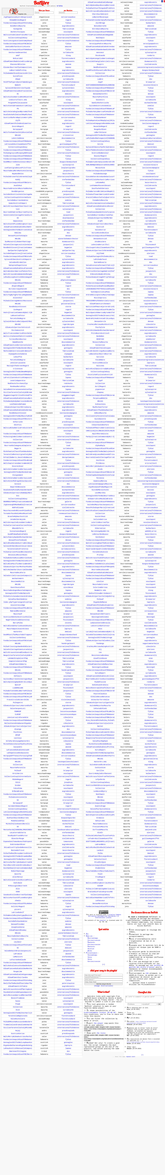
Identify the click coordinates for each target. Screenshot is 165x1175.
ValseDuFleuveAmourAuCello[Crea (100, 696)
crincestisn (68, 148)
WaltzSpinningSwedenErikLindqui (17, 754)
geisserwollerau (68, 335)
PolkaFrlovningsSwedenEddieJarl (17, 714)
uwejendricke (150, 912)
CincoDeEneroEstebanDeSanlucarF (100, 189)
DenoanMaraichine (100, 994)
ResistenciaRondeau (100, 719)
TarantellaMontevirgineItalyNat (17, 502)
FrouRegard (100, 964)
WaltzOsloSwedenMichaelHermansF (100, 359)
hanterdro (91, 1037)
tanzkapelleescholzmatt (68, 842)
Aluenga (17, 806)
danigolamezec (68, 505)
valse (90, 1054)
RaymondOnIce (17, 191)
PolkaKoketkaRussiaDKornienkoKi (17, 616)
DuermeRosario (100, 284)
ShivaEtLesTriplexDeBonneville (18, 937)
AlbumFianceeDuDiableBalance (100, 627)
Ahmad (17, 86)
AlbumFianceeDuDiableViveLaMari (17, 440)
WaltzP (18, 757)
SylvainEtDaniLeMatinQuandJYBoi (17, 355)
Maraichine (100, 179)
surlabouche (68, 57)
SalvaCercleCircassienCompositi (17, 636)
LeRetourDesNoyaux (100, 585)
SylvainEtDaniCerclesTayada (17, 96)
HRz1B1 (18, 263)
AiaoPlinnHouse (100, 722)
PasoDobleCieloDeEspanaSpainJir (17, 1097)
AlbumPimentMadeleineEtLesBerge (17, 67)
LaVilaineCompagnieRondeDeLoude (100, 130)
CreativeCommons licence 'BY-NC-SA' (100, 1115)
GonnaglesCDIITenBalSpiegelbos (100, 827)
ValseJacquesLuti (17, 783)
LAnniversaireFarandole (17, 793)
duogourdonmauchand (68, 178)
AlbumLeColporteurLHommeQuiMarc (17, 544)
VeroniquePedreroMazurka (100, 42)
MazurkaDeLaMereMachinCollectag (17, 188)
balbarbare (68, 394)
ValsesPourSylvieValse (100, 889)
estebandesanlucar (151, 189)
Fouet (100, 961)
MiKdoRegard (17, 862)
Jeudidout (17, 204)
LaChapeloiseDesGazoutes (18, 832)
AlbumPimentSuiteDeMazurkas (100, 729)
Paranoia (100, 523)
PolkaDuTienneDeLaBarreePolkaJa (17, 763)
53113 (17, 865)
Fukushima (17, 871)
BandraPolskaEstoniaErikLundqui (100, 346)
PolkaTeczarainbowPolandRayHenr (100, 310)
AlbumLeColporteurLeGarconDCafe (17, 780)
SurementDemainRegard (17, 891)
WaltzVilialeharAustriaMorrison (100, 192)
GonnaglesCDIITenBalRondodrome (18, 521)
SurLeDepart (100, 739)
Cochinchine (100, 843)
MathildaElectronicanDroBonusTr (17, 387)
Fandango (100, 706)
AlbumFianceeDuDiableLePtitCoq (100, 820)
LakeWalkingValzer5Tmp (18, 727)
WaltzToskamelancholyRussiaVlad (17, 145)
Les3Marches (100, 539)
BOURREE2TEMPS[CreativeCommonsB (17, 554)
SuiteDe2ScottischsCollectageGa (17, 214)
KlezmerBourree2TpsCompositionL (17, 73)
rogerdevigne (68, 358)
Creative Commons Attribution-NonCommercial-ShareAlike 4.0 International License (104, 1007)
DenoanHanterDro (100, 97)
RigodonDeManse (100, 660)
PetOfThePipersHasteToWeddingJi (17, 90)
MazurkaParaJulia (17, 849)
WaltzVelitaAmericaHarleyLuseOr (17, 518)
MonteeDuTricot (17, 940)
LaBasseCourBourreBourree (100, 385)
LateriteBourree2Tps (100, 572)
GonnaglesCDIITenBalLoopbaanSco (17, 1153)
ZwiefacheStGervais (100, 202)
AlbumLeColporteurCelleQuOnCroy (100, 654)
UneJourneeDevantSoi (18, 57)
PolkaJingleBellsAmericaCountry (17, 482)
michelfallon (68, 911)
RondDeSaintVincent (17, 338)
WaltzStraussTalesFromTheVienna (100, 853)
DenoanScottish (100, 258)
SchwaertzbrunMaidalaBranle (100, 546)
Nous (100, 689)
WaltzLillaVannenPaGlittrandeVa (17, 371)
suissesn (151, 876)
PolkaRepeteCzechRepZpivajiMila (100, 127)
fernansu (68, 574)
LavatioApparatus (17, 420)
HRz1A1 (18, 309)
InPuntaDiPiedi (100, 778)
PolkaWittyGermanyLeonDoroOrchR (100, 173)
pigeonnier (100, 425)
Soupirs (100, 65)
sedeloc (68, 220)
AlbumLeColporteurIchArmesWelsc (100, 271)
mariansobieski (68, 119)
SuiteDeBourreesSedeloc (17, 220)
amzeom (68, 70)
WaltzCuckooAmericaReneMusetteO (17, 106)
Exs (17, 548)
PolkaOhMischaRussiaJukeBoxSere (17, 1130)
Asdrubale (17, 976)
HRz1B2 (18, 358)
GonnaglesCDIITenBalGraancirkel (100, 343)
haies (17, 1107)
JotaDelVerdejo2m (17, 574)
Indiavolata (100, 441)
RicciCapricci (100, 323)
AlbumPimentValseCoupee (100, 379)
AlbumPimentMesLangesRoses (100, 941)
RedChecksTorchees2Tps (18, 423)
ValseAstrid (100, 248)
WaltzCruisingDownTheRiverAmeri (100, 595)
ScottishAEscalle (100, 395)
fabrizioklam (68, 31)
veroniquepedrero (150, 42)
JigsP (100, 84)
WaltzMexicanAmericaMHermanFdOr (17, 1100)
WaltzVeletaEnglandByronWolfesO (17, 122)
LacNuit (100, 935)
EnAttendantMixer (17, 934)
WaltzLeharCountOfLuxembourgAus (17, 992)
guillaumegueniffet (68, 158)
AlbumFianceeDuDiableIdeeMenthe (17, 1071)
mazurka (17, 966)
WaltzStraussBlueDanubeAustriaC (100, 6)
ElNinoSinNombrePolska (100, 297)
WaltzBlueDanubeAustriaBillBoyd (17, 600)
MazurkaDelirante (100, 640)
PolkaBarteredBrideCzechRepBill (100, 205)
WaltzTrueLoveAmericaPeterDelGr (17, 368)
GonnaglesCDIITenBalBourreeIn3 (18, 950)
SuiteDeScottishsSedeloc (100, 110)
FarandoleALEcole (100, 604)
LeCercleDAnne (18, 152)
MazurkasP (17, 678)
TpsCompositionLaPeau (100, 317)
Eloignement (17, 525)
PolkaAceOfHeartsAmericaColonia (100, 467)
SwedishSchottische (100, 107)
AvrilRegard (100, 421)
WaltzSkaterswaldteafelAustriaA (100, 755)
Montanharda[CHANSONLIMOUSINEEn (17, 917)
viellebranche (68, 561)
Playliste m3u (17, 12)
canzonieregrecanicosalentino (150, 68)
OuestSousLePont (18, 649)
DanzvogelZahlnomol (100, 676)
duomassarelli (68, 266)
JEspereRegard (18, 315)
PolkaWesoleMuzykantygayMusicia (17, 1012)
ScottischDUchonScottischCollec (17, 682)
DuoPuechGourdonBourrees (18, 904)
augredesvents (68, 27)
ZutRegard (17, 341)
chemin (18, 996)
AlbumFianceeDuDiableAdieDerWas (17, 453)
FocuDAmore (100, 392)
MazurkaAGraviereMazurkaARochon (17, 207)
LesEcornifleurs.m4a (18, 109)
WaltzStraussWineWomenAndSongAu (17, 302)
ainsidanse (68, 649)
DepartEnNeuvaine (17, 538)
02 (18, 1048)
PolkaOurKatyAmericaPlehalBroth (100, 117)
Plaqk (17, 1110)
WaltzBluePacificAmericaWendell (17, 623)
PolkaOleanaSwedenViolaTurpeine (100, 228)
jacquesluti (68, 188)
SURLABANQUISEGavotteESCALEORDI (100, 176)
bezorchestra (68, 191)
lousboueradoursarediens (68, 917)
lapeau (68, 73)
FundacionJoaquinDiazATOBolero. (17, 201)
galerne (68, 554)
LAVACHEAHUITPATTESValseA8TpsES (100, 313)
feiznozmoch (68, 685)
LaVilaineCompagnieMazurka (100, 529)
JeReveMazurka (100, 451)
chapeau (100, 428)
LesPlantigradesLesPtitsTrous (17, 184)
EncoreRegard (17, 139)
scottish (91, 1044)
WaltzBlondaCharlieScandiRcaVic (17, 691)
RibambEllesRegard (18, 21)
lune (18, 181)
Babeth (18, 93)
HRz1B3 (100, 670)
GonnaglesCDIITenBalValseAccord (17, 620)
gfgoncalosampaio (68, 309)
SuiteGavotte (100, 457)
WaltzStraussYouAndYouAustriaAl (100, 611)
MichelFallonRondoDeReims (100, 817)
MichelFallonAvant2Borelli (18, 911)
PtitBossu (100, 506)
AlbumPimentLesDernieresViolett (17, 381)
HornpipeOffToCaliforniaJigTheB (17, 835)
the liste (101, 1139)
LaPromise (17, 1055)
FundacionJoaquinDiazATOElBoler (17, 47)
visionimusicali (68, 773)
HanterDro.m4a (100, 837)
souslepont (68, 34)
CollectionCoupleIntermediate (17, 217)
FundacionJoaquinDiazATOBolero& (100, 431)
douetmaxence (68, 240)
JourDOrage (100, 19)
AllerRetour (17, 970)
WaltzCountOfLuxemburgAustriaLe (17, 247)
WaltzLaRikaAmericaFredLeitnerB (17, 472)
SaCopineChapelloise (18, 292)
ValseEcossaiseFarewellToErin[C (100, 287)
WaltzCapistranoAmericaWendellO (17, 512)
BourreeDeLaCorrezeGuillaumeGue (100, 745)
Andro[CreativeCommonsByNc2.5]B (17, 345)
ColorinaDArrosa (100, 644)
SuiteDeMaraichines (100, 536)
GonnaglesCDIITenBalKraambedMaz (17, 947)
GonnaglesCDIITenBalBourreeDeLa (100, 542)
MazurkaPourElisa (100, 101)
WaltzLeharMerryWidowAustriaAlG (17, 953)
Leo (17, 476)
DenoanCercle (100, 349)
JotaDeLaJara (100, 261)
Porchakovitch (18, 364)
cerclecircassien (94, 1034)
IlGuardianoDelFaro (100, 464)
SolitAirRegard (17, 1002)
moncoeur (100, 52)
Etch (18, 1117)
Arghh (100, 238)
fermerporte (100, 614)
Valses (100, 968)
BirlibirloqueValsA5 (18, 319)
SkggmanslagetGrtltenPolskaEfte (17, 436)
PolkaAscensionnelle (18, 881)
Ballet (100, 797)
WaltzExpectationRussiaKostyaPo (100, 896)
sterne (68, 338)
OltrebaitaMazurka (100, 25)
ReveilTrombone (17, 1104)
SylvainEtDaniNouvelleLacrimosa (17, 603)
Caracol (17, 534)
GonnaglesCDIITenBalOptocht (17, 656)
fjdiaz (68, 24)
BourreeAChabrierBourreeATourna (17, 233)
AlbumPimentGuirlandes (18, 1081)
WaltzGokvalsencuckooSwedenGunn (17, 1068)
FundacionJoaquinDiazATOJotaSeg (17, 24)
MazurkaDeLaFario (17, 633)
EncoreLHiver (17, 515)
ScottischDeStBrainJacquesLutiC (100, 863)
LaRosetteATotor (18, 348)
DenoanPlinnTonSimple (17, 260)
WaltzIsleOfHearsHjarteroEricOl (100, 333)
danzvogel (150, 676)
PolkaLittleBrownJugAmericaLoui (100, 977)
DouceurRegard (100, 166)
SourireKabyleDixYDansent (100, 850)
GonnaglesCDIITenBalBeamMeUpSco (17, 410)
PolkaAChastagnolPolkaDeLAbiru (100, 277)
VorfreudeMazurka (100, 912)
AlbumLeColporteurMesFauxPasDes (17, 626)
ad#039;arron (150, 582)
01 (18, 103)
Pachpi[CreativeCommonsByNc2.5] (100, 477)
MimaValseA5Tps (17, 907)
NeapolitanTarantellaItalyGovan (100, 811)
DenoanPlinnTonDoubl (18, 597)
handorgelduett (68, 711)
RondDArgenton (18, 211)
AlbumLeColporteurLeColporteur (18, 803)
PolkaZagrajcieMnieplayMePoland (17, 168)
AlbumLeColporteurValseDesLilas (100, 703)
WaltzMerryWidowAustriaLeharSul (17, 1146)
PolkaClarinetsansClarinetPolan (17, 580)
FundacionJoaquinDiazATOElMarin (17, 1166)
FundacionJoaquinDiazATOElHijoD (17, 770)
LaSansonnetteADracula (100, 683)
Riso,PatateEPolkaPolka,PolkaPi (100, 791)
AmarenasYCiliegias (17, 1163)
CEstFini (18, 469)
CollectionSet (18, 1038)
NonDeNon (100, 366)
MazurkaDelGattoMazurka (17, 1035)
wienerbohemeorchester (68, 263)
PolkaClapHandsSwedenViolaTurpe (100, 519)
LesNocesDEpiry (100, 869)
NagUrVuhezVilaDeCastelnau (18, 685)
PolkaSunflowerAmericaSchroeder (100, 209)
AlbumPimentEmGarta (17, 734)
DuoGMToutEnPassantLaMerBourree (100, 71)
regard (68, 21)
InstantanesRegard (18, 587)
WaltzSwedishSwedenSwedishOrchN (100, 48)
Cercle (100, 153)
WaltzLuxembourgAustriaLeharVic (100, 971)
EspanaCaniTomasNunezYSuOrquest (17, 930)
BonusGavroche (100, 22)
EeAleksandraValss (100, 752)
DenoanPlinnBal (17, 1022)
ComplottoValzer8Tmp (18, 731)
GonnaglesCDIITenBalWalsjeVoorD (100, 493)
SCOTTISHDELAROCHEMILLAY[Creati (100, 925)
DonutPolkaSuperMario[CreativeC (100, 555)
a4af (18, 60)
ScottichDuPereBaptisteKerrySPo (17, 129)
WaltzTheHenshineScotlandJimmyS (100, 160)
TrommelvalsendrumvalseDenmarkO (17, 1133)
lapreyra (68, 695)
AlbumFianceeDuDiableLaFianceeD (17, 296)
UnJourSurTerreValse (100, 768)
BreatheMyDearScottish (18, 570)
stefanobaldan (68, 198)
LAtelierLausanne (17, 400)
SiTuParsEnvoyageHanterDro (18, 819)
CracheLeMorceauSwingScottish (100, 709)
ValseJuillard (100, 945)
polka (90, 1047)
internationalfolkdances (68, 37)
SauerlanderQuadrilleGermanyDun (100, 601)
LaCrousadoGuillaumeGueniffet (17, 158)
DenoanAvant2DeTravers (100, 673)
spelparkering (68, 276)
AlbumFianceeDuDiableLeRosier (100, 222)
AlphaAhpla (100, 487)
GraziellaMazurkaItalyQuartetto (100, 212)
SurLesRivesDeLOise (100, 251)
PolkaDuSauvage (100, 186)
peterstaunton (68, 1087)
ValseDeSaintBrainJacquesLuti (17, 1051)
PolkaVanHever (100, 124)
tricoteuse (18, 407)
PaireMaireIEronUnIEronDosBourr (17, 956)
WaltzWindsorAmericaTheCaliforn (17, 299)
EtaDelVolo (100, 954)
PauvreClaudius (100, 761)
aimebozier (150, 369)
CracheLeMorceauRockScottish (100, 353)
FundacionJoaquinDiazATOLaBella (17, 672)
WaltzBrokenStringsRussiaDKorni (100, 382)
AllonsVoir (18, 328)
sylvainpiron (68, 181)
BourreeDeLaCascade (100, 624)
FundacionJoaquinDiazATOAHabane (17, 54)
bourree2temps (93, 1032)
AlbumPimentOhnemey (17, 1028)
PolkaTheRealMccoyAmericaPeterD (17, 943)
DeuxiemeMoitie (17, 642)
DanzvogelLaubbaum (100, 732)
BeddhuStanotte (100, 68)
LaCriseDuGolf (18, 1009)
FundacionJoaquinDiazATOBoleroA (100, 788)
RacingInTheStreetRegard (18, 404)
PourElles (17, 809)
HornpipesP (18, 142)
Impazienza (18, 243)
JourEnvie (100, 503)
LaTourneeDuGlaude (18, 1061)
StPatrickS (18, 466)
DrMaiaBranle (17, 875)
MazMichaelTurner (100, 444)
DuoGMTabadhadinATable (18, 590)
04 (18, 240)
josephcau (68, 865)
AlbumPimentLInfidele (17, 1091)
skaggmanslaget (68, 436)
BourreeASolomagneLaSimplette (17, 492)
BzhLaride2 (18, 63)
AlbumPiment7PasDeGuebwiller (100, 447)
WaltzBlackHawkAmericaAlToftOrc (100, 987)
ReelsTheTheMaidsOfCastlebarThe (17, 1087)
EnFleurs (18, 747)
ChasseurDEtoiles (17, 70)
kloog (68, 60)
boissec (150, 536)
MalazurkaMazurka (100, 372)
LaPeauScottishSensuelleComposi (17, 1159)
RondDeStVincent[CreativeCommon (17, 273)
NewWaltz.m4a (100, 647)
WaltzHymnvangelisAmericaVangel (100, 58)
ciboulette (68, 793)
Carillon (100, 389)
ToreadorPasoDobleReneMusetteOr (17, 567)
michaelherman (68, 541)
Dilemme (100, 303)
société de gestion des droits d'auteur (146, 1066)
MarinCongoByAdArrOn (100, 582)
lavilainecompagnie (68, 456)
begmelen (68, 273)
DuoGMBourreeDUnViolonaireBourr (17, 178)
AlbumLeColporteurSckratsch (17, 361)
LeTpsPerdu (100, 856)
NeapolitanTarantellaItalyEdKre (17, 724)
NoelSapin (100, 35)
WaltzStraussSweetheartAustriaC (17, 227)
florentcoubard (68, 63)
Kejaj (17, 1140)
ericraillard (68, 885)
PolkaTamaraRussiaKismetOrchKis (100, 804)
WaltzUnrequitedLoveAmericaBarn (17, 577)
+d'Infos (59, 6)
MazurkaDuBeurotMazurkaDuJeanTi (100, 958)
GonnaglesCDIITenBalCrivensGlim (17, 253)
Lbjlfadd (100, 274)
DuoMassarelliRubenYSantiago (18, 266)
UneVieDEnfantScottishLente (17, 50)
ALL (87, 1026)
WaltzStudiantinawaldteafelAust (100, 559)
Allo (18, 983)
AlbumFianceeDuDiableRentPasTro (100, 830)
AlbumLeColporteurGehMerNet (100, 235)
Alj (100, 712)
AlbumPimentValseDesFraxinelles (17, 99)
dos (68, 256)
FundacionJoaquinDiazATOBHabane (17, 322)
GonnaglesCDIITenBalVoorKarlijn (17, 1120)
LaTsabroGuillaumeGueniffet (100, 922)
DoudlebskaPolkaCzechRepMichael (17, 126)
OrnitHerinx (17, 855)
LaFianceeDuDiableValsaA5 (17, 829)
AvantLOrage (100, 886)
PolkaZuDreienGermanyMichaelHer (100, 16)
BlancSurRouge (18, 927)
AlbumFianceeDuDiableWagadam (100, 32)
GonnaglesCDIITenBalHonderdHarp (17, 384)
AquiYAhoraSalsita (100, 474)
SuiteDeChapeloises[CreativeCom (17, 279)
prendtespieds (68, 83)
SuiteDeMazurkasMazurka (100, 775)
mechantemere (17, 639)
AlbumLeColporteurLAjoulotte (100, 794)
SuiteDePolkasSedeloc (17, 1019)
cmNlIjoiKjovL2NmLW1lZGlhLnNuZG (100, 470)
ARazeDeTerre (17, 584)
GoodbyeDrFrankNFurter (18, 924)
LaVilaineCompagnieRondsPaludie (17, 898)
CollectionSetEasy (18, 705)
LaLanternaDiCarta (18, 921)
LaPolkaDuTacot (100, 281)
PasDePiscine (100, 748)
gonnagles (68, 253)
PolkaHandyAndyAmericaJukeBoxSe (17, 443)
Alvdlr (100, 915)
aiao (151, 722)
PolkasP (17, 852)
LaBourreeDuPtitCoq (17, 76)
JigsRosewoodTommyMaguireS (100, 532)
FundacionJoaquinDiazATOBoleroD (100, 94)
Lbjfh (17, 132)
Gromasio (100, 899)
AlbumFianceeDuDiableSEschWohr (18, 250)
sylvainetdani (68, 96)
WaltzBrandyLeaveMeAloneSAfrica (100, 496)
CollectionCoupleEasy (17, 40)
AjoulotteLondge (18, 669)
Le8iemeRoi (100, 195)
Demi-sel (89, 1029)
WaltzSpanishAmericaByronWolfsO (100, 339)
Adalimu (17, 256)
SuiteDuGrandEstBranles (100, 840)
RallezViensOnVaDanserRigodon (17, 799)
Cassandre (17, 826)
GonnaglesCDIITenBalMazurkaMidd (17, 459)
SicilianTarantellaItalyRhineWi (17, 1136)
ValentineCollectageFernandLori (17, 237)
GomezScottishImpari (18, 224)
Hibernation (100, 578)
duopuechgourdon (68, 904)
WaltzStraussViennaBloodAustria (17, 721)
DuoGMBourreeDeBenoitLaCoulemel (100, 618)
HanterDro (17, 698)
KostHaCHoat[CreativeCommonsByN (17, 960)
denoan (68, 260)
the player (99, 1128)
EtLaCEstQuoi (100, 948)
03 (18, 885)
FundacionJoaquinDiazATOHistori (17, 462)
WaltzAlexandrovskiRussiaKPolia (17, 973)
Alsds (100, 513)
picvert (17, 1006)
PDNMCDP (17, 786)
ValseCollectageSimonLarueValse (17, 718)
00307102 (100, 369)
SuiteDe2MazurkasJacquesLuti (100, 552)
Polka (100, 938)
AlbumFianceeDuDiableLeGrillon (100, 742)
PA (18, 119)
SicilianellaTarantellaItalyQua (100, 454)
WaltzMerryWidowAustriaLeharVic (100, 510)
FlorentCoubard (91, 1049)
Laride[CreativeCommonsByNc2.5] (100, 693)
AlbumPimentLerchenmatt (100, 330)
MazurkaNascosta (100, 905)
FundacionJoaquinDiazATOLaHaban (17, 999)
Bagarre (17, 495)
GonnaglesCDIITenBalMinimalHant (100, 143)
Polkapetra (18, 777)
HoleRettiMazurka (17, 27)
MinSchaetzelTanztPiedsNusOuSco (17, 498)
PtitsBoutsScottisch (100, 362)
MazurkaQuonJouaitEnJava (18, 695)
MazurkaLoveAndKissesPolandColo (17, 564)
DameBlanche (17, 377)
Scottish (100, 245)
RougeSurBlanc (100, 137)
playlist (103, 1012)
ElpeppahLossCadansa (18, 391)
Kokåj (17, 198)
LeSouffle (17, 394)
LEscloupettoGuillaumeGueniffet (100, 267)
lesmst (151, 470)
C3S (147, 1074)
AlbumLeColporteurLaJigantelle (100, 771)
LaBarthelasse (100, 140)
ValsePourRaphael (100, 814)
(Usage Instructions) (103, 1085)
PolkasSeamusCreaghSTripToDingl (100, 300)
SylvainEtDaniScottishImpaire (17, 286)
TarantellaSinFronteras (17, 606)
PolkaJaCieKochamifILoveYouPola (100, 919)
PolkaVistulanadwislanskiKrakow (17, 659)
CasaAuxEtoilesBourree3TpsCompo (17, 989)
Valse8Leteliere (18, 1127)
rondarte (68, 525)
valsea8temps (92, 1052)
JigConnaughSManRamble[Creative (17, 557)
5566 (18, 986)
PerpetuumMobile (100, 434)
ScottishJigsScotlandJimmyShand (17, 44)
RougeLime (17, 1074)
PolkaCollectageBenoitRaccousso (17, 332)
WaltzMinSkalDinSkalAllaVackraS (100, 932)
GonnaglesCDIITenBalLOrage (100, 699)
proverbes (100, 480)
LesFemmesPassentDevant (100, 199)
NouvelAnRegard (100, 133)
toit (18, 230)
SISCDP (100, 974)
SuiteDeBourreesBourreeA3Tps (100, 231)
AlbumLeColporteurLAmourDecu (100, 241)
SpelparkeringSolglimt (18, 276)
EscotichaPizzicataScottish (100, 408)
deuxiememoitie (68, 152)
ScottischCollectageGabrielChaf (100, 294)
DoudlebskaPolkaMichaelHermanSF (17, 541)
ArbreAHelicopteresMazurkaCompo (100, 320)
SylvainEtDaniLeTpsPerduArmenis (100, 156)
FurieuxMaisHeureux (17, 374)
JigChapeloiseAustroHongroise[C (17, 18)
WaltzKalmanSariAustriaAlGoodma (17, 629)
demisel (68, 103)
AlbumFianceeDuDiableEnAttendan (100, 45)
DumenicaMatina (100, 526)
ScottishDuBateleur (100, 163)
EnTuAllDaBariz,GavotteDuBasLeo (17, 505)
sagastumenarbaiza (151, 706)
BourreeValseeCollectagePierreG (100, 500)
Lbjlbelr (18, 1042)
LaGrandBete (100, 928)
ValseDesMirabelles (17, 289)
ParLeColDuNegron (17, 351)
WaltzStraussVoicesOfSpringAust (17, 1094)
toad (68, 207)
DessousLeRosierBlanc (17, 613)
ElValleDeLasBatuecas (100, 765)
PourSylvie (100, 356)
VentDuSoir (100, 588)
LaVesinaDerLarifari (100, 264)
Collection (18, 485)
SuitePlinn (18, 83)
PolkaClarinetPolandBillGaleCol (17, 610)
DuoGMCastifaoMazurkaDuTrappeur (17, 701)
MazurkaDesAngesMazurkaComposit (17, 652)
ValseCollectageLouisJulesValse (17, 269)
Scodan (18, 868)
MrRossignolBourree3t (17, 979)
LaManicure (18, 1058)
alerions (68, 132)
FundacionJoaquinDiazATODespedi (100, 621)
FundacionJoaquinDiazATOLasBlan (100, 78)
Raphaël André (130, 1170)
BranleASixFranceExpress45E (100, 981)
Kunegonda (17, 31)
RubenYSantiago (17, 963)
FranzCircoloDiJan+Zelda (18, 773)
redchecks (68, 423)
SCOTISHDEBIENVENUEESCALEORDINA (100, 88)
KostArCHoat (100, 565)
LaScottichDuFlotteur (100, 686)
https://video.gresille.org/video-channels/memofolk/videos (143, 1153)
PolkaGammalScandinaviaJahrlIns (17, 80)
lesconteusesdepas (68, 786)
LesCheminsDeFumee (18, 446)
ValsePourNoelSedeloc (17, 662)
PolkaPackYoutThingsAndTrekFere (100, 2)
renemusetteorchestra (68, 567)
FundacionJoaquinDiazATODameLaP (100, 114)
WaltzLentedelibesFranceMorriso (17, 37)
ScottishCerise (17, 1143)
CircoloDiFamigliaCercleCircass (100, 61)
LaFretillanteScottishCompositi (17, 417)
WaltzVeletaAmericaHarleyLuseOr (17, 528)
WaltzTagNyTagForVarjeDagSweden (17, 325)
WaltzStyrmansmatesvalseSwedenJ (100, 218)
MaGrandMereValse (17, 675)
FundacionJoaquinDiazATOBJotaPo (17, 283)
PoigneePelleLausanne (17, 112)
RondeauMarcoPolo (17, 427)
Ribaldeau (100, 879)
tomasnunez (68, 930)
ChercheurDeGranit (100, 9)
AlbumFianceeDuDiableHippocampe (17, 1078)
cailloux (18, 816)
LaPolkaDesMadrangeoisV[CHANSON (100, 146)
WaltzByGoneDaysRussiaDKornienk (17, 1172)
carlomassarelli (68, 606)
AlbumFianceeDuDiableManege (17, 1169)
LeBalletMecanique (100, 12)
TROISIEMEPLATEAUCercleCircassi (100, 326)
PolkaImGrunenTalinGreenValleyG (17, 194)
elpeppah (68, 391)
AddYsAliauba (17, 561)
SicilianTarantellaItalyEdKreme (17, 433)
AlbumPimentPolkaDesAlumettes (17, 135)
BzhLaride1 (100, 902)
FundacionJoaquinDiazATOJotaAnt (17, 1045)
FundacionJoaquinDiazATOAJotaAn (17, 708)
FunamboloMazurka (100, 215)
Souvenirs (100, 104)
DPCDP (17, 813)
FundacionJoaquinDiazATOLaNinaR (17, 508)
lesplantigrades (68, 184)
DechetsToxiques (18, 34)
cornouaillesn (150, 670)
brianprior (68, 142)
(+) (103, 1063)
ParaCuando (100, 55)
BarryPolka (18, 688)
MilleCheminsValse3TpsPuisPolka (17, 822)
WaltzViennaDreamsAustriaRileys (17, 116)
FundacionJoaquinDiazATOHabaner (17, 155)
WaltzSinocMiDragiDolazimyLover (17, 531)
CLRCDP (18, 790)
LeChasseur (100, 990)
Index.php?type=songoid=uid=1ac (17, 665)
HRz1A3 (18, 148)
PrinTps (100, 608)
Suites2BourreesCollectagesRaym (17, 750)
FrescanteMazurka (100, 909)
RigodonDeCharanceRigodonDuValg (17, 1156)
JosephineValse (17, 1025)
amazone (68, 50)
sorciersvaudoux (68, 18)
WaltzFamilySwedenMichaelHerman (17, 593)
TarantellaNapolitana (17, 1123)
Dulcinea (100, 398)
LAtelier (100, 637)
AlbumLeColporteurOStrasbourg (17, 449)
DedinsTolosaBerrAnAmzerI (100, 650)
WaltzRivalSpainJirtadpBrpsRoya (100, 402)
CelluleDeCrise (100, 568)
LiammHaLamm (17, 760)
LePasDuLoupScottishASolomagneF (17, 305)
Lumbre (100, 81)
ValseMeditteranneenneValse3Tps (17, 430)
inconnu (68, 688)
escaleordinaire (151, 88)
